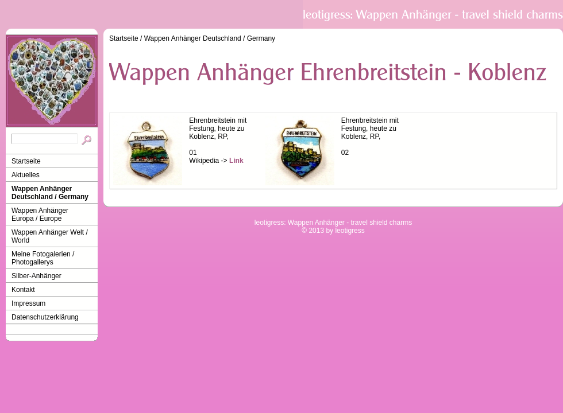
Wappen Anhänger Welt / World (49, 236)
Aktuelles (25, 175)
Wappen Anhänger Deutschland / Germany (49, 193)
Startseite (26, 161)
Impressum (28, 303)
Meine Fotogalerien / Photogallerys (42, 258)
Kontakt (23, 290)
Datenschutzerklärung (45, 317)
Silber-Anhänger (36, 276)
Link (236, 161)
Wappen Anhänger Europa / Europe (39, 214)
